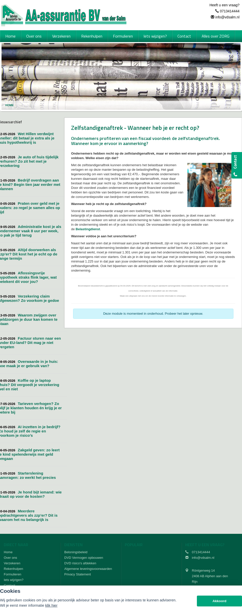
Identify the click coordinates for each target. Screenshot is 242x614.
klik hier (51, 605)
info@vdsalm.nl (227, 17)
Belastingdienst (88, 229)
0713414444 (229, 11)
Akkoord (219, 601)
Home (9, 105)
